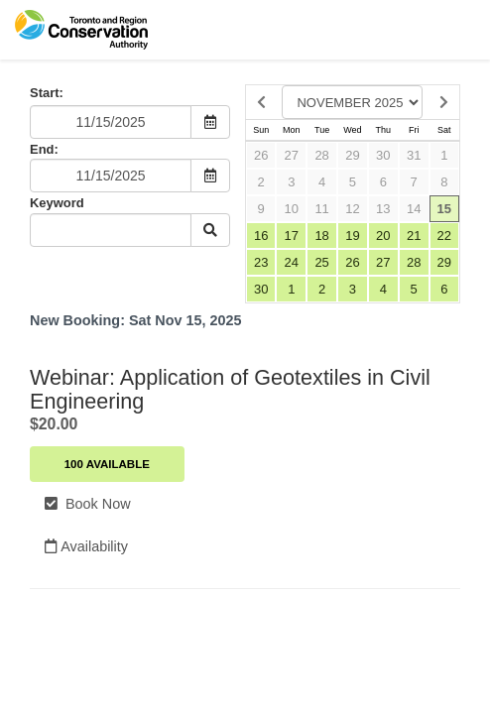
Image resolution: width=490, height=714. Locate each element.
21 (414, 235)
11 (321, 208)
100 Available (107, 464)
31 (414, 155)
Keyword (57, 202)
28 (321, 155)
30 (383, 155)
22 (444, 235)
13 (383, 208)
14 (414, 208)
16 (261, 235)
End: (44, 149)
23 (261, 262)
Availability (86, 546)
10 (292, 208)
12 (352, 208)
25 (321, 262)
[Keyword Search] (110, 230)
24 (292, 262)
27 (292, 155)
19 (352, 235)
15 (444, 208)
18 (321, 235)
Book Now (88, 504)
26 (261, 155)
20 (383, 235)
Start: (46, 92)
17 (292, 235)
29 (352, 155)
